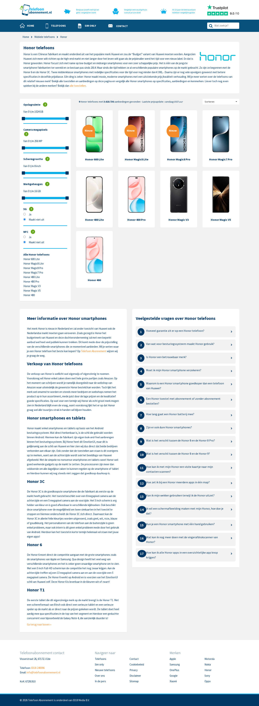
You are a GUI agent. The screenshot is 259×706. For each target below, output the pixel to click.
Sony (207, 675)
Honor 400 (29, 295)
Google (174, 675)
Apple (173, 659)
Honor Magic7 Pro (33, 272)
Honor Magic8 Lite (33, 263)
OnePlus (174, 670)
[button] (56, 26)
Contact (134, 659)
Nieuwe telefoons (105, 670)
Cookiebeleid (137, 664)
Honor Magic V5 (32, 290)
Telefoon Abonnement (93, 351)
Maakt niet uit (36, 219)
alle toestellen (78, 85)
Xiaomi (173, 681)
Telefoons (100, 659)
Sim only (99, 664)
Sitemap (134, 681)
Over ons (100, 675)
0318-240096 (38, 668)
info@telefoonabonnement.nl (43, 672)
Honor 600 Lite (31, 259)
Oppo (208, 681)
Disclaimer (135, 675)
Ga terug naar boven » (39, 624)
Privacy (134, 670)
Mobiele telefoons (44, 37)
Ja (30, 214)
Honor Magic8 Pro (33, 268)
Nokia (208, 664)
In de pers (100, 681)
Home (25, 37)
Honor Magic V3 (32, 286)
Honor (208, 670)
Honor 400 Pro (31, 281)
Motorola (210, 659)
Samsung (175, 664)
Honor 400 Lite (31, 277)
